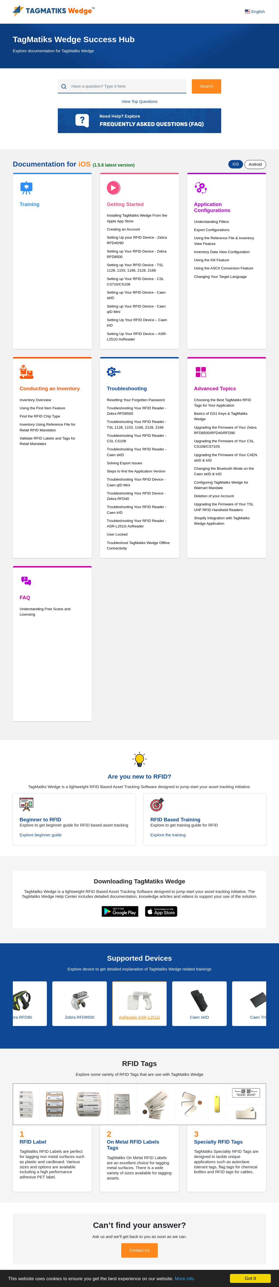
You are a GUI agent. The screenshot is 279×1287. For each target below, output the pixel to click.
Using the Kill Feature (211, 260)
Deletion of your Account (214, 496)
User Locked (117, 534)
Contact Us (139, 1250)
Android (255, 164)
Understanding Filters (211, 222)
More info (184, 1278)
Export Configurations (211, 230)
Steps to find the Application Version (136, 471)
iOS (235, 164)
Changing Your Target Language (220, 277)
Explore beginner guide (41, 835)
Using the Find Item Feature (42, 408)
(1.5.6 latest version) (114, 165)
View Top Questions (139, 101)
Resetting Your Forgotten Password (136, 400)
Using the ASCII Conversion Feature (223, 268)
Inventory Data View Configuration (222, 252)
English (255, 11)
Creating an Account (123, 229)
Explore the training (168, 835)
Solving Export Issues (124, 463)
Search (206, 86)
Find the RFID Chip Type (40, 416)
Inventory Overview (35, 400)
